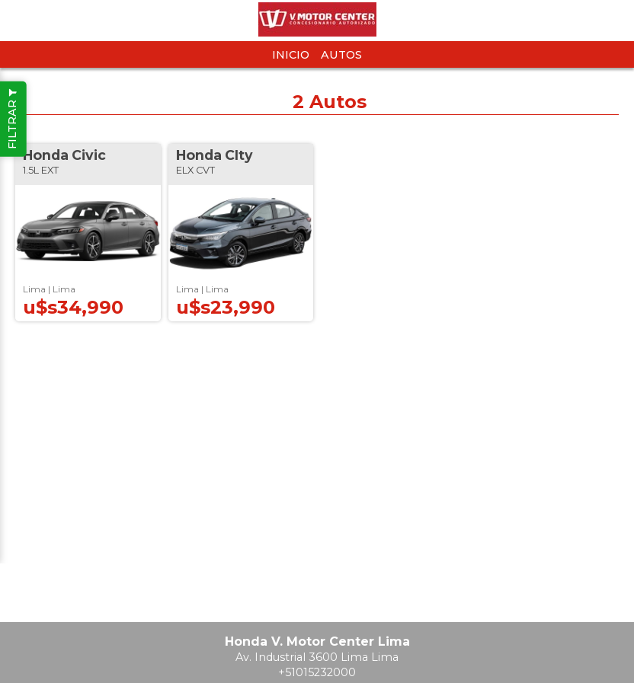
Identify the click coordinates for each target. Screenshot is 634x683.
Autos (341, 55)
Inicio (290, 55)
